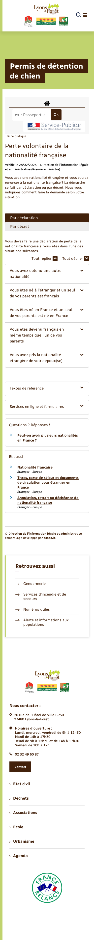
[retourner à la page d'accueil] (46, 15)
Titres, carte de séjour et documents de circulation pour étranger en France (48, 483)
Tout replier (44, 258)
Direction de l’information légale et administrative (45, 533)
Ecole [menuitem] (16, 827)
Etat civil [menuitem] (19, 784)
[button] (47, 273)
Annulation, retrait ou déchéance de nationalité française (47, 500)
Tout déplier (75, 258)
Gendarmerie (30, 583)
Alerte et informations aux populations (42, 622)
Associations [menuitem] (23, 812)
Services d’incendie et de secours (40, 596)
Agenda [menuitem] (18, 855)
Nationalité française (35, 467)
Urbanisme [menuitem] (21, 841)
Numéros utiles (32, 609)
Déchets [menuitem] (19, 798)
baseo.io (50, 538)
